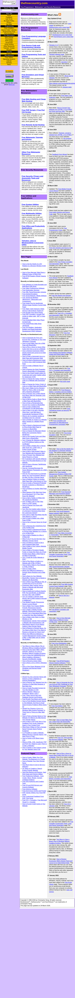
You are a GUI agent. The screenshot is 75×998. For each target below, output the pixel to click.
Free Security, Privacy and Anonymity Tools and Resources (32, 178)
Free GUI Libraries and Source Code (61, 248)
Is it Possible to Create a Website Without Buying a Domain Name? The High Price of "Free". (34, 734)
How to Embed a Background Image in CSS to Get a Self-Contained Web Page (34, 362)
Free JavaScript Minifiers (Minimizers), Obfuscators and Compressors (32, 299)
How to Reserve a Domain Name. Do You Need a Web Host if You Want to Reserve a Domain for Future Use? (34, 630)
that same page (65, 381)
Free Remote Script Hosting (33, 125)
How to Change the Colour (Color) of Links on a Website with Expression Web (34, 380)
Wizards (9, 50)
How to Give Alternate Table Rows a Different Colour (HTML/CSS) (59, 620)
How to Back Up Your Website (32, 576)
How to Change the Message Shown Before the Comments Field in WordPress (34, 432)
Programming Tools (9, 32)
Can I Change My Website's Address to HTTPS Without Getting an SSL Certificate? (34, 442)
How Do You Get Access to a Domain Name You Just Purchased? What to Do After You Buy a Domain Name (34, 475)
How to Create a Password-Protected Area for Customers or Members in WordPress (34, 484)
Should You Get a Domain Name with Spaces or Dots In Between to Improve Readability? (34, 678)
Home (9, 15)
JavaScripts (9, 42)
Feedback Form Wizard (59, 154)
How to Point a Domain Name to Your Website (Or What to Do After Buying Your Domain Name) (34, 717)
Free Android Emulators (30, 294)
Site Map (9, 24)
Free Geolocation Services (30, 290)
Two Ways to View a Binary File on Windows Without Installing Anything (59, 841)
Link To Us (9, 19)
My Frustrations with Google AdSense (34, 459)
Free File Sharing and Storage (61, 295)
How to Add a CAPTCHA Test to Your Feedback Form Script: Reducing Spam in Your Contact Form (34, 723)
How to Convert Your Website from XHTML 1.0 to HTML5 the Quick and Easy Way (60, 109)
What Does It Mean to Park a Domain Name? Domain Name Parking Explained (34, 729)
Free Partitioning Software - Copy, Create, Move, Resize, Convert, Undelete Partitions (33, 777)
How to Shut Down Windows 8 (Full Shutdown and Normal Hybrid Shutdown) (33, 668)
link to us (11, 84)
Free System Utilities (30, 204)
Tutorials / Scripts (9, 48)
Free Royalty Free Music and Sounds (34, 699)
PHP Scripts (9, 41)
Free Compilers (9, 28)
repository (64, 62)
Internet (9, 61)
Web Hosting (9, 37)
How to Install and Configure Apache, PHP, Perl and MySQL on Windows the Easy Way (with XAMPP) (34, 593)
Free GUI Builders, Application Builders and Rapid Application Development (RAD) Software (32, 329)
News (9, 64)
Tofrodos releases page (56, 54)
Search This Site (9, 8)
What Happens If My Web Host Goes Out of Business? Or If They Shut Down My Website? (34, 494)
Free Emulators (9, 33)
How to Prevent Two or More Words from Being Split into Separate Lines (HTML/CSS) (33, 395)
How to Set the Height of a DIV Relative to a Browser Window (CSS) (61, 450)
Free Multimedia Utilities (32, 213)
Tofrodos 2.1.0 (53, 45)
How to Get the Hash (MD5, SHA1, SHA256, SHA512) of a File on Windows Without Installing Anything (34, 651)
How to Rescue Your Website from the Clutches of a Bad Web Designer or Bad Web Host (34, 684)
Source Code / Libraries (9, 30)
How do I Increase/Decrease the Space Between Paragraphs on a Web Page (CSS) (34, 470)
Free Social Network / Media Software (34, 295)
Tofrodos (9, 62)
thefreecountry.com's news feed (60, 27)
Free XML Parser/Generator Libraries (34, 292)
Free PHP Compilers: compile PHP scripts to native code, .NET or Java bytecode (33, 316)
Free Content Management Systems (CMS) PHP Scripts (60, 474)
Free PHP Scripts (29, 110)
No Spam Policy (9, 21)
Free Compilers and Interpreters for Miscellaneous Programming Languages (58, 422)
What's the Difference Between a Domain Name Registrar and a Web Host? (33, 572)
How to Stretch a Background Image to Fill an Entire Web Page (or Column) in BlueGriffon (34, 427)
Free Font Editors (57, 706)
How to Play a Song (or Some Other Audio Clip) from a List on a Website (61, 755)
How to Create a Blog (29, 568)
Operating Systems (9, 59)
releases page (67, 87)
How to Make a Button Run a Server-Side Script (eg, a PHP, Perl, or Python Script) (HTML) (34, 447)
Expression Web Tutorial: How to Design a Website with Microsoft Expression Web (32, 587)
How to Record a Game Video (31, 661)
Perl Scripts (9, 39)
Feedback (9, 17)
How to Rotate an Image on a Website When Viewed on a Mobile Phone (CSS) (34, 421)
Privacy (9, 22)
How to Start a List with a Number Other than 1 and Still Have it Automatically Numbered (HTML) (33, 412)
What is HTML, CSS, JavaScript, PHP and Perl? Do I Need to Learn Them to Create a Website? (34, 744)
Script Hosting (9, 44)
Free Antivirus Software (29, 789)
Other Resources (9, 46)
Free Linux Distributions (59, 643)
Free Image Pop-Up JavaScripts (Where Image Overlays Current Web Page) (34, 305)
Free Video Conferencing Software (33, 288)
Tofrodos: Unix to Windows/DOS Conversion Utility (33, 243)
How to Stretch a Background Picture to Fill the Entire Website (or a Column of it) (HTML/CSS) (34, 531)
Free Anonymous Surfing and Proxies (34, 791)
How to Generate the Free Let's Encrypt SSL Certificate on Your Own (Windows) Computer (34, 339)
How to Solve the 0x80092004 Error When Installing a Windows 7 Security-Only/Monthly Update (33, 657)
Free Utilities (9, 57)
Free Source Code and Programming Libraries (31, 46)
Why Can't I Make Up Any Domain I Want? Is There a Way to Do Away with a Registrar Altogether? (33, 390)
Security (9, 53)
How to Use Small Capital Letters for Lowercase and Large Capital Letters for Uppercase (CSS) (34, 375)
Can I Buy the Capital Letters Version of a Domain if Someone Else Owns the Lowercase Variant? (34, 511)
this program (67, 138)
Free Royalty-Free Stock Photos (32, 312)
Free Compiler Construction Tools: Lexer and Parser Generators (60, 554)
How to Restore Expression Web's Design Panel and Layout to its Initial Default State (34, 352)
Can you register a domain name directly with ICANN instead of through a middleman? (34, 598)
